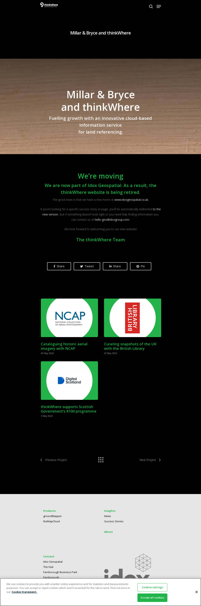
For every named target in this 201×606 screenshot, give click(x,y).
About (108, 533)
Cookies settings (152, 587)
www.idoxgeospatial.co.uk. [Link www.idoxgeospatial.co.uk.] (131, 200)
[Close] (196, 591)
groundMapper (52, 517)
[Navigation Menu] (159, 6)
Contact (48, 558)
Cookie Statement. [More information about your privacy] (24, 592)
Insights (109, 512)
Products (49, 512)
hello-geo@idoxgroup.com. (112, 220)
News (107, 517)
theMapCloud (51, 523)
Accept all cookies (152, 597)
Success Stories (114, 523)
